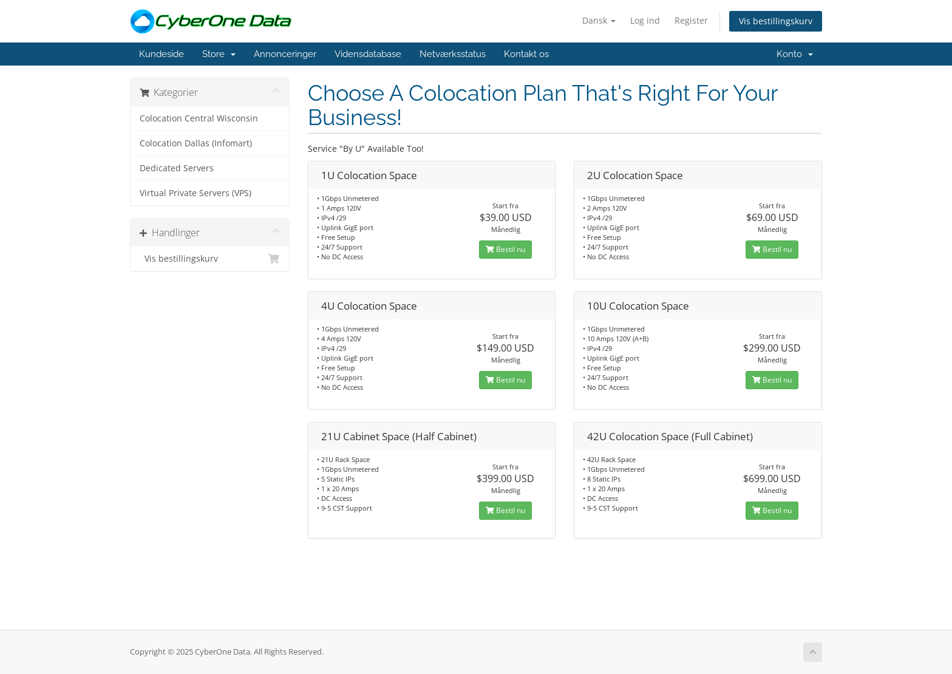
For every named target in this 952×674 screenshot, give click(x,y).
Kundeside (161, 54)
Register (691, 20)
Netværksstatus (453, 54)
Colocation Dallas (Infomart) (196, 143)
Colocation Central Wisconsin (199, 118)
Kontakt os (526, 54)
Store (219, 54)
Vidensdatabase (368, 54)
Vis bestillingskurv (775, 21)
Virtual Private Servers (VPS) (195, 193)
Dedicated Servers (177, 168)
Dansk (599, 20)
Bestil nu (505, 249)
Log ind (645, 20)
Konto (795, 54)
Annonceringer (285, 54)
